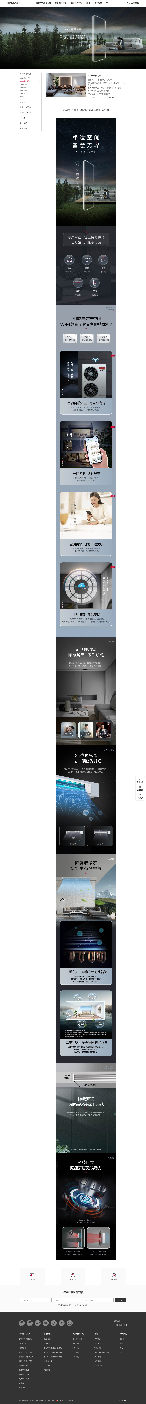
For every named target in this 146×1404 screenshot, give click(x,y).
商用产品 (75, 1343)
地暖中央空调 (25, 107)
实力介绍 (75, 1348)
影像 (121, 1352)
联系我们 (47, 1370)
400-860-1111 (120, 1325)
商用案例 (75, 1352)
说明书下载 (98, 1366)
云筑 (21, 99)
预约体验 (82, 46)
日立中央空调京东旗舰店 (53, 1348)
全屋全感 (23, 1343)
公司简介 (122, 1339)
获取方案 (63, 46)
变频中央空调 (25, 74)
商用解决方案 (76, 3)
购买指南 (47, 1339)
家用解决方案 (60, 3)
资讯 (121, 1348)
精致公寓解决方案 (25, 1361)
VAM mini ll (24, 90)
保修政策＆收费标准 (101, 1352)
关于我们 (98, 3)
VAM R (22, 93)
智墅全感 (23, 1348)
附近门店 (47, 1343)
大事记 (121, 1343)
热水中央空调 (25, 113)
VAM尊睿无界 (25, 81)
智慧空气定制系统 (43, 3)
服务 (88, 3)
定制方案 (47, 1366)
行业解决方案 (77, 1339)
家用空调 (23, 129)
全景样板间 (48, 1361)
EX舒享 (22, 103)
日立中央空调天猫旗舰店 (53, 1357)
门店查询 (97, 1339)
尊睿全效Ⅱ (23, 84)
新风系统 (23, 123)
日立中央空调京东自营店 (53, 1352)
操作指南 (97, 1357)
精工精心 (97, 1343)
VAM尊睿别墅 (25, 78)
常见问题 (97, 1348)
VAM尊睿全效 (25, 87)
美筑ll (22, 96)
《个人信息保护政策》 (80, 1305)
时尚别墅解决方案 (25, 1352)
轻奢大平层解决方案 (26, 1357)
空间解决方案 (24, 1366)
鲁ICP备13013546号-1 (48, 1400)
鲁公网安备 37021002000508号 (64, 1400)
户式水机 (23, 118)
